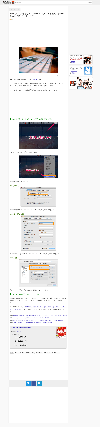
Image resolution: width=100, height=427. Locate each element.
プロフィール (74, 71)
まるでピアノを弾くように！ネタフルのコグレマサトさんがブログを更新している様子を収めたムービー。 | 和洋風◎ (40, 315)
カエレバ (19, 331)
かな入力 (18, 352)
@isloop (35, 79)
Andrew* (63, 75)
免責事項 (73, 62)
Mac (12, 19)
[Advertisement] (81, 29)
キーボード (40, 352)
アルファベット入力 (28, 352)
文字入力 (57, 352)
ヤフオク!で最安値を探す (20, 345)
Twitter (72, 72)
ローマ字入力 (49, 352)
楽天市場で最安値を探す (20, 341)
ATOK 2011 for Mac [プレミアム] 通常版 (21, 327)
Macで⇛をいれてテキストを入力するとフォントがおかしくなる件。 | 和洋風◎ (31, 318)
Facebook (73, 73)
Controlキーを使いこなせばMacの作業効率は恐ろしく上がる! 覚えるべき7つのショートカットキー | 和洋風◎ (38, 320)
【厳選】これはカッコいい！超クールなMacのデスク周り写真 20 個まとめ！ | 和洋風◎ (33, 322)
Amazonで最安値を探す (20, 337)
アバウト (73, 61)
